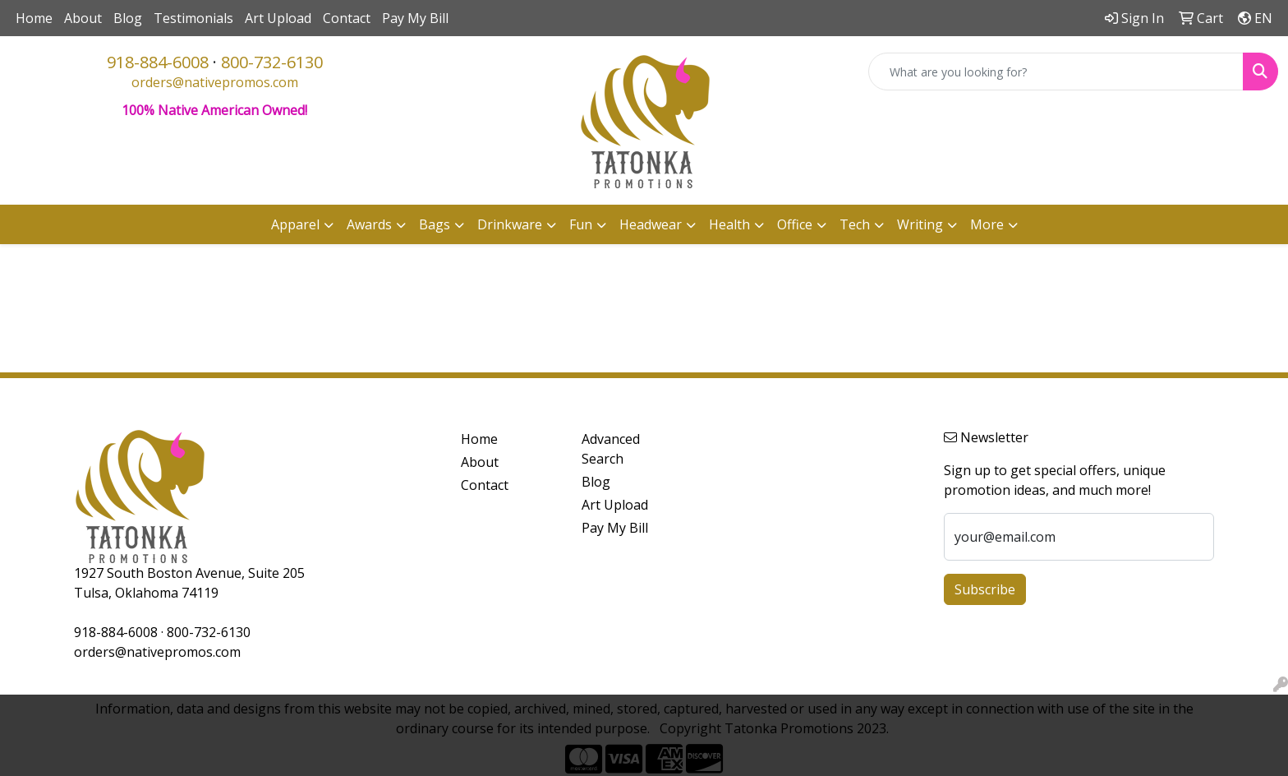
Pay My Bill (415, 18)
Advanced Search (611, 449)
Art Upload (278, 18)
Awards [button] (369, 224)
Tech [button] (855, 224)
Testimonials (193, 18)
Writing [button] (920, 224)
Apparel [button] (295, 224)
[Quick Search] (1056, 71)
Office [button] (794, 224)
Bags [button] (434, 224)
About (83, 18)
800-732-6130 (272, 62)
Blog (127, 18)
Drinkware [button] (509, 224)
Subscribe (984, 589)
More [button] (987, 224)
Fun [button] (580, 224)
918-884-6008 (158, 62)
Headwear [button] (650, 224)
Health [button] (729, 224)
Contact (346, 18)
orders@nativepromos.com (214, 82)
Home (34, 18)
